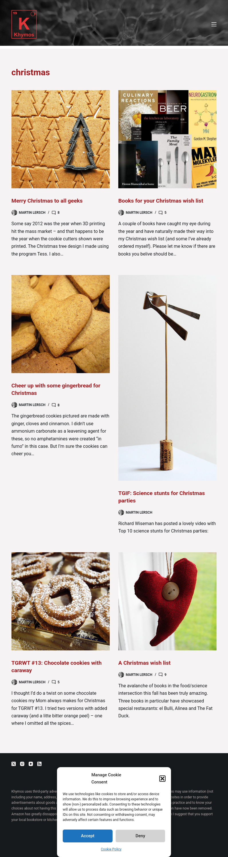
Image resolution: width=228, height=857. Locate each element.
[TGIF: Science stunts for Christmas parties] (167, 378)
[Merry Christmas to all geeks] (60, 139)
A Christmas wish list (145, 662)
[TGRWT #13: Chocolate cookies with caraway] (60, 601)
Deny (140, 835)
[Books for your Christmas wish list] (167, 139)
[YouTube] (31, 764)
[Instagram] (22, 764)
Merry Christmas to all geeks (48, 200)
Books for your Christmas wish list (162, 200)
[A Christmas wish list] (167, 601)
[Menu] (214, 24)
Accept (87, 835)
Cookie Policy (111, 849)
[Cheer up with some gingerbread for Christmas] (60, 324)
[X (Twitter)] (13, 764)
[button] (162, 778)
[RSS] (39, 764)
